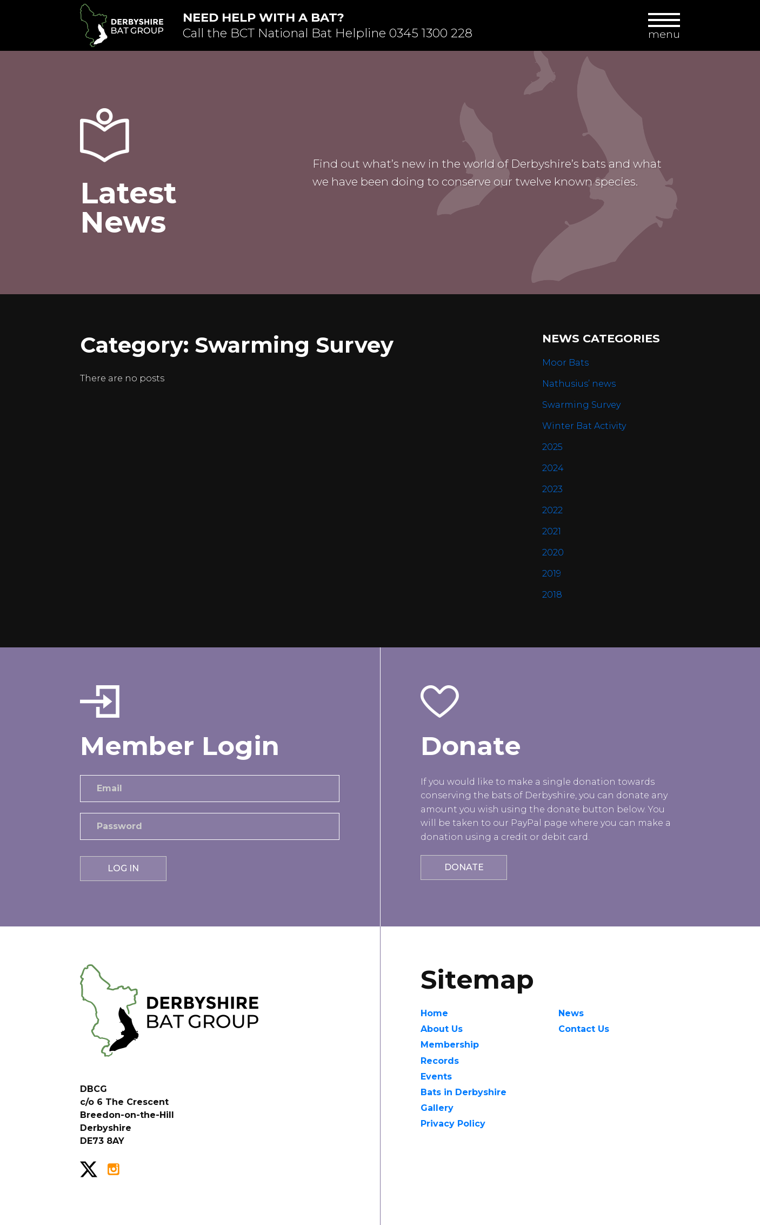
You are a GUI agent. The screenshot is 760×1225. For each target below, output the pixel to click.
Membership (450, 1044)
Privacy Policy (453, 1123)
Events (436, 1076)
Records (440, 1061)
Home (434, 1013)
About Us (442, 1029)
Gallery (437, 1108)
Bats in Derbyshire (463, 1092)
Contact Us (583, 1029)
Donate (464, 867)
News (571, 1013)
